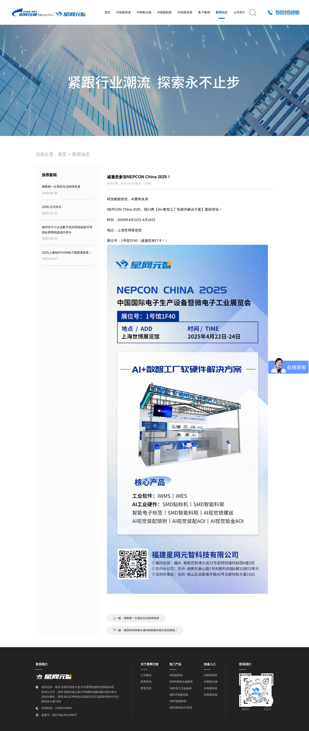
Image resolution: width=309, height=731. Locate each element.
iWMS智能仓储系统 (181, 681)
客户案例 (204, 12)
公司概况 (146, 674)
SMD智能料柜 (177, 700)
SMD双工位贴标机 (180, 687)
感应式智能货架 (178, 694)
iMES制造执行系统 (180, 707)
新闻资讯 (146, 681)
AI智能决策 (185, 12)
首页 (107, 12)
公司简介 (239, 12)
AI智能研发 (123, 12)
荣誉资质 (146, 687)
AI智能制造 (164, 12)
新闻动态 (222, 12)
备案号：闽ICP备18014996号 (59, 714)
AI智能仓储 (144, 12)
